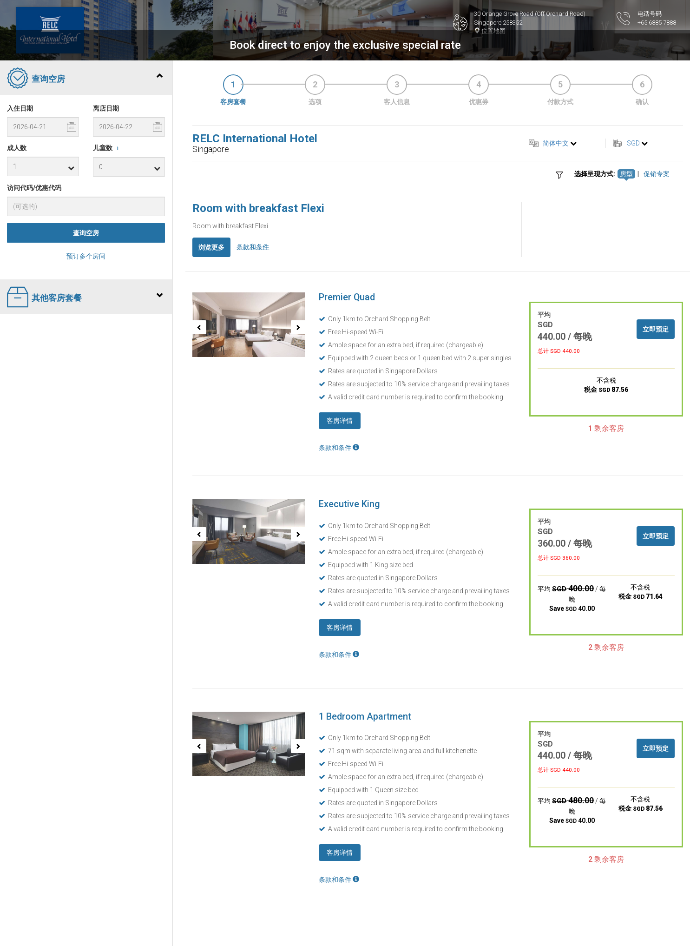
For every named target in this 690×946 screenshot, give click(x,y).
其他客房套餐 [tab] (85, 298)
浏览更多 (211, 247)
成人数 (16, 148)
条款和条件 (253, 247)
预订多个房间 (85, 256)
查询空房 (86, 233)
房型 (626, 174)
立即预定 (656, 329)
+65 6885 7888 (656, 22)
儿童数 (107, 148)
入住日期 (20, 108)
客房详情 (340, 420)
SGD (633, 143)
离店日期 (106, 108)
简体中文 (556, 143)
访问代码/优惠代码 (34, 188)
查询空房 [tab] (85, 79)
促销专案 (657, 174)
